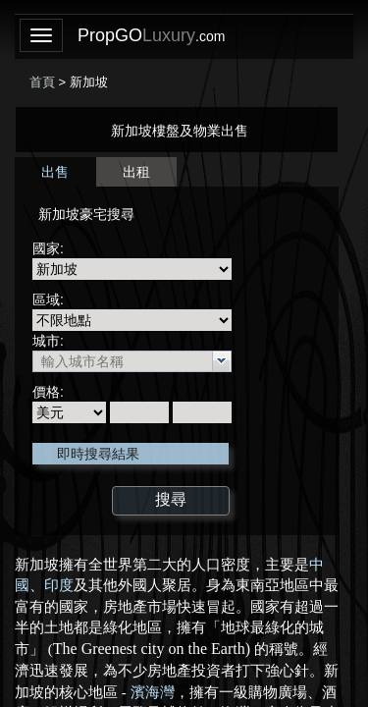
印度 (59, 585)
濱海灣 (153, 692)
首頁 (42, 82)
